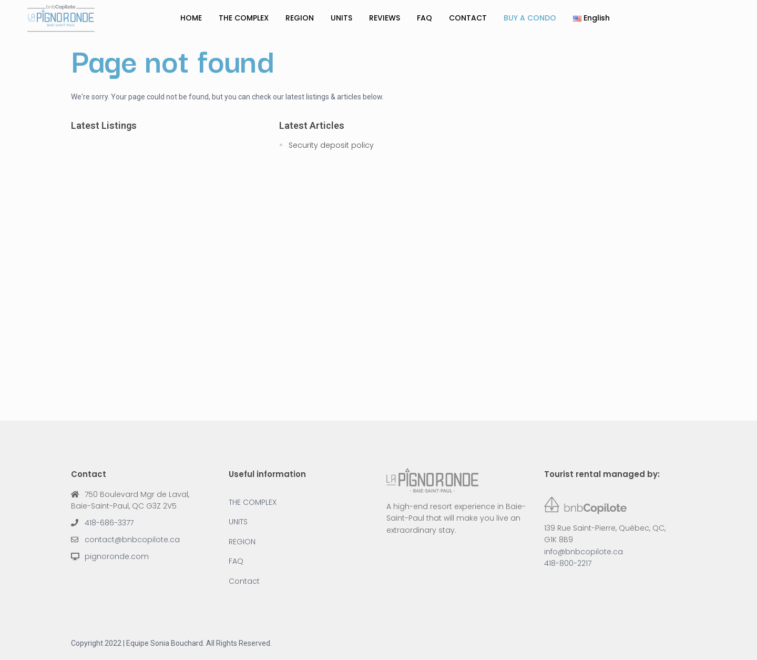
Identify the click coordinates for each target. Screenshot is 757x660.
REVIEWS (384, 18)
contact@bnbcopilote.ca (132, 539)
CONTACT (468, 18)
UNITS (341, 18)
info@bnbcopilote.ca (583, 551)
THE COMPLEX (244, 18)
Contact (244, 581)
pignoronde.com (117, 556)
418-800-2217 (567, 563)
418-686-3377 (109, 522)
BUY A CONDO (530, 18)
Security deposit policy (331, 145)
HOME (191, 18)
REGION (299, 18)
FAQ (424, 18)
